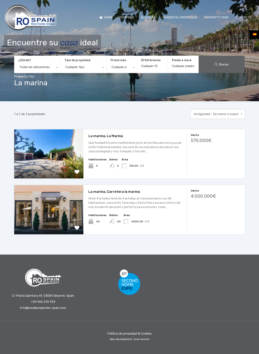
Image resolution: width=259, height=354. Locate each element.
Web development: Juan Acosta (129, 339)
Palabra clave (181, 60)
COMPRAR (126, 17)
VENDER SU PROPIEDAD (179, 17)
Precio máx (118, 60)
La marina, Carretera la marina (114, 192)
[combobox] (37, 68)
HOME (105, 17)
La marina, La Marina (105, 136)
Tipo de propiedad (77, 60)
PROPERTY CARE (216, 17)
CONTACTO (244, 17)
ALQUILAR (148, 17)
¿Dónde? (24, 60)
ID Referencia (151, 60)
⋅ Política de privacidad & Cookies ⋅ (129, 333)
